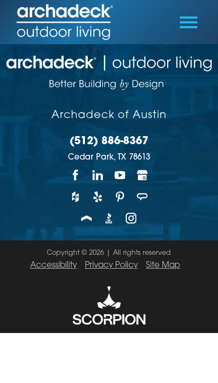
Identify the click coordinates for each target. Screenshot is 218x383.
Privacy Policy (111, 266)
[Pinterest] (120, 196)
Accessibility (53, 266)
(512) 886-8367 (109, 142)
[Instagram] (131, 218)
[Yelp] (98, 196)
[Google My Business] (142, 175)
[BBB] (109, 218)
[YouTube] (120, 175)
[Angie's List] (142, 196)
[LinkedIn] (98, 175)
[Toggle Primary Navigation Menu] (189, 22)
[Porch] (87, 218)
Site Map (163, 266)
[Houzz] (76, 196)
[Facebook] (76, 175)
